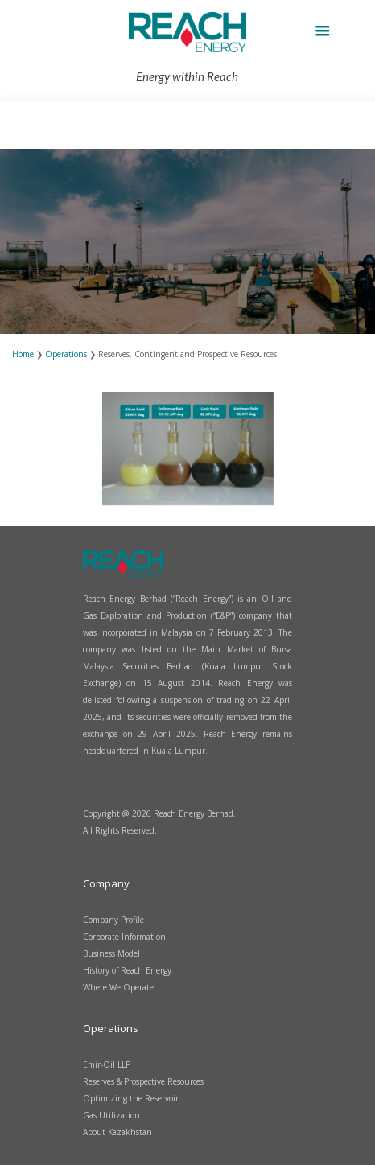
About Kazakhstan (117, 1132)
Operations (67, 354)
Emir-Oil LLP (106, 1064)
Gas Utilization (111, 1115)
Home (24, 354)
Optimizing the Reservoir (131, 1098)
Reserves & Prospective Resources (143, 1081)
